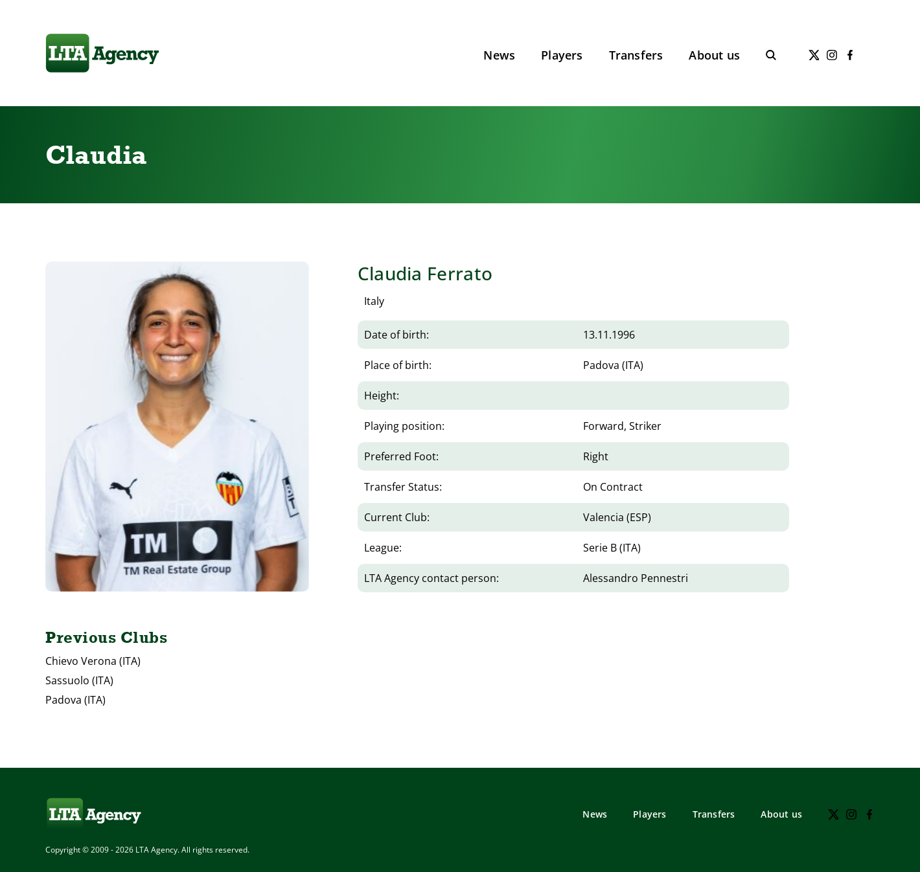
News (499, 55)
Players (561, 55)
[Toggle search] (771, 55)
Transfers (636, 55)
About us (714, 55)
